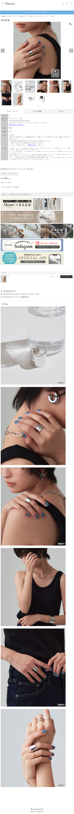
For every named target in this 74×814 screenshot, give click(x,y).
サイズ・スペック (12, 111)
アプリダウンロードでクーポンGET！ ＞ (37, 12)
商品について (32, 145)
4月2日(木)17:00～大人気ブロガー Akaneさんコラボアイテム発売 (21, 294)
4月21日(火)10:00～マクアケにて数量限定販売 (16, 297)
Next (71, 51)
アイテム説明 (37, 111)
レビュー (61, 111)
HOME (3, 16)
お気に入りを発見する (37, 433)
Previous (3, 51)
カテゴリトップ (11, 16)
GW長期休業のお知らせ (9, 291)
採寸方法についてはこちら (17, 124)
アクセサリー (22, 16)
